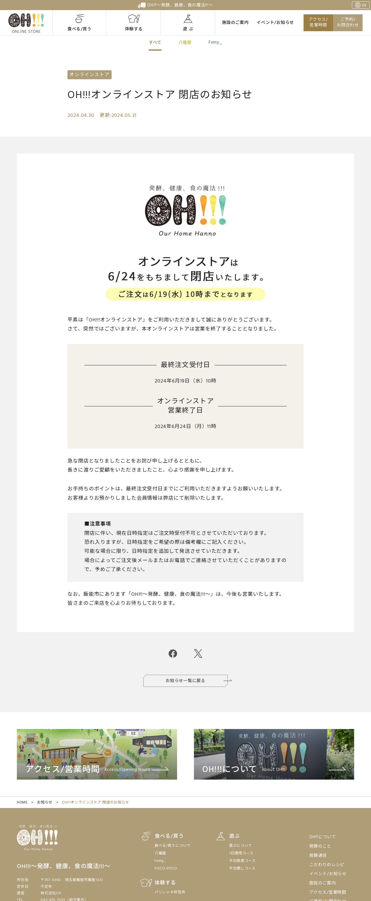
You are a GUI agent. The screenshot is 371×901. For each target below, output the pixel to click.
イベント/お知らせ (275, 22)
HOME (22, 802)
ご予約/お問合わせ (348, 22)
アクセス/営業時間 (318, 22)
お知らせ (45, 802)
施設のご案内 (235, 22)
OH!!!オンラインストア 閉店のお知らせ (95, 802)
